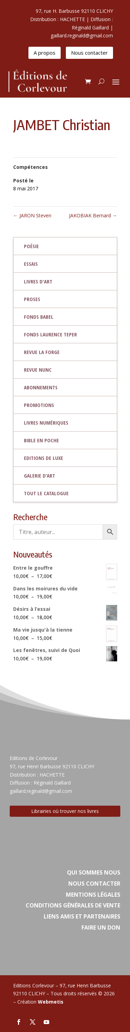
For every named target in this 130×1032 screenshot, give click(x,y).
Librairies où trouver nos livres (65, 811)
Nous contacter (89, 52)
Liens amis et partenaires (82, 916)
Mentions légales (93, 894)
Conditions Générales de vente (73, 905)
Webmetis (50, 1001)
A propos (44, 52)
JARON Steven (32, 215)
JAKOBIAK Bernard (93, 215)
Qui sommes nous (93, 872)
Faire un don (100, 927)
